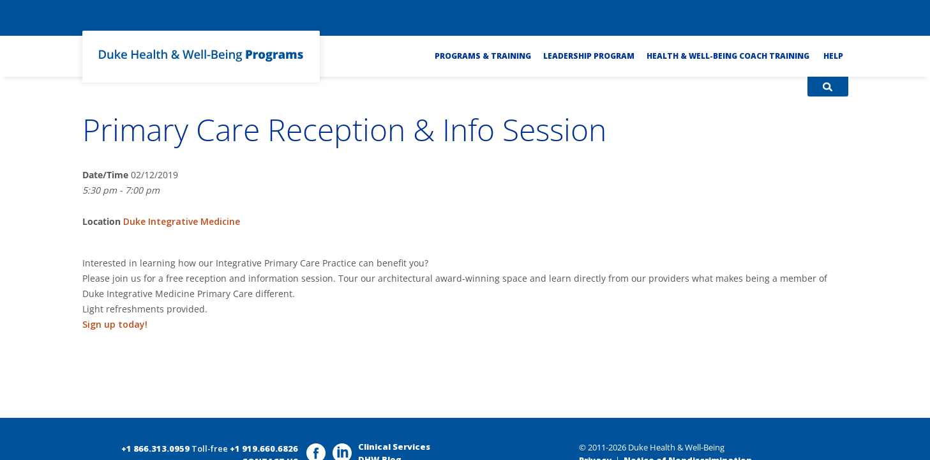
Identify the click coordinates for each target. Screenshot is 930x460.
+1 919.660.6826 (264, 448)
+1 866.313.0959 (155, 448)
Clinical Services (394, 446)
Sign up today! (114, 324)
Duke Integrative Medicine (181, 221)
